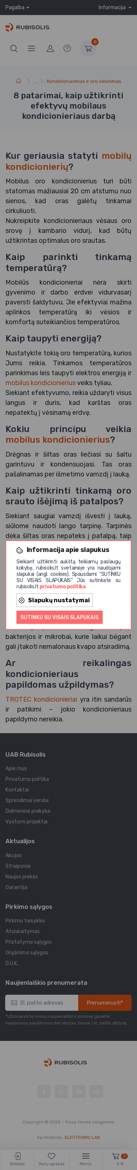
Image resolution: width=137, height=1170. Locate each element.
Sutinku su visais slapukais (59, 617)
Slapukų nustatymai (54, 600)
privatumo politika (62, 587)
